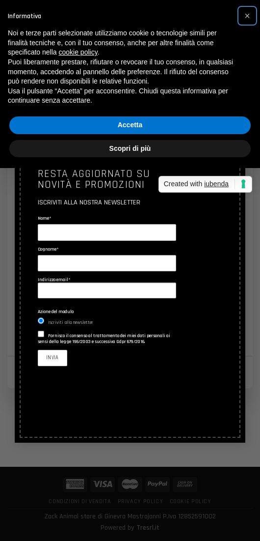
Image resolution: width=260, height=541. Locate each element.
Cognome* (48, 249)
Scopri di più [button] (130, 148)
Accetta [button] (130, 125)
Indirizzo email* (107, 287)
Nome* (45, 219)
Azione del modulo (56, 311)
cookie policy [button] (78, 52)
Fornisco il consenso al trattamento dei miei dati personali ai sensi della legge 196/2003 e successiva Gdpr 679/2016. (104, 338)
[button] (247, 16)
